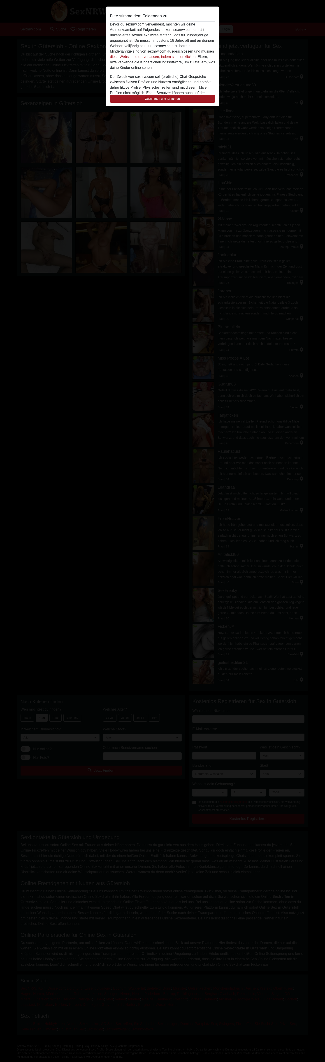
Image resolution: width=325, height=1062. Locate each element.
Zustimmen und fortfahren (162, 98)
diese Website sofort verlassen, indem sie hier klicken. (153, 57)
